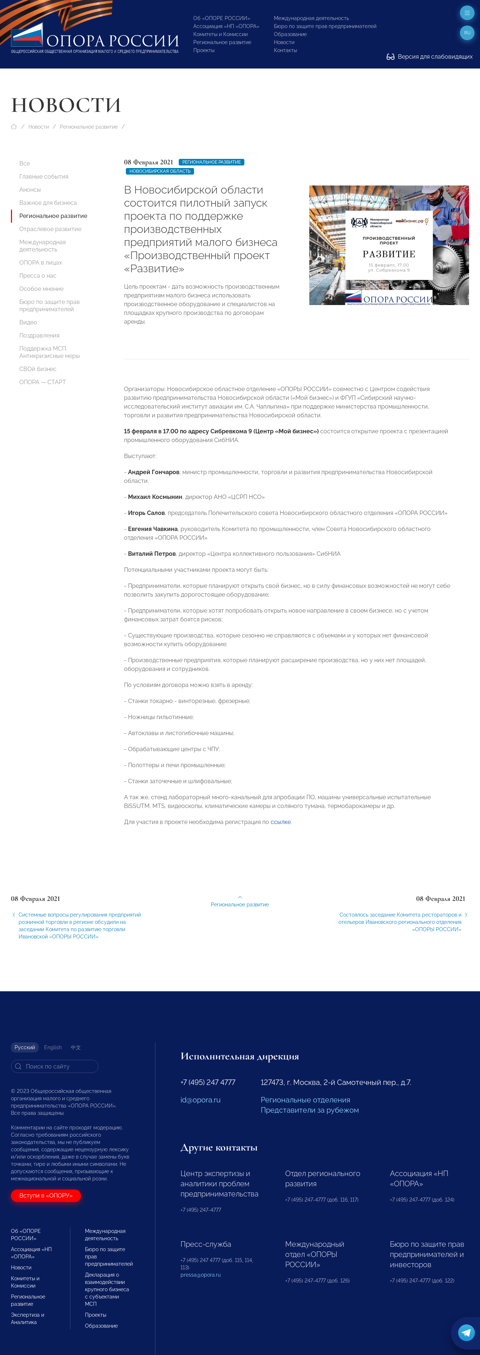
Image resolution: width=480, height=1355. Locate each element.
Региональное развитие (222, 42)
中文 (76, 1047)
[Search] (54, 1066)
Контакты (285, 50)
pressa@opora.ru (201, 1275)
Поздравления (39, 335)
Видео (28, 322)
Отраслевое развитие (50, 229)
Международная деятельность (311, 18)
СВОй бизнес (38, 369)
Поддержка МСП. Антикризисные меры (49, 352)
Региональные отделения (305, 1100)
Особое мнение (41, 288)
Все (24, 163)
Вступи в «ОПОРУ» (46, 1195)
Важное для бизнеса (48, 202)
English (53, 1047)
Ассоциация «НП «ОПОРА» (226, 26)
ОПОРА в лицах (40, 262)
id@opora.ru (201, 1100)
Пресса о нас (38, 275)
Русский (25, 1047)
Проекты (203, 50)
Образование (290, 34)
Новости (284, 42)
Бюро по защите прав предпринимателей (325, 26)
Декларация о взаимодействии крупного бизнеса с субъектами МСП (107, 1289)
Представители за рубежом (310, 1110)
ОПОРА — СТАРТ (42, 382)
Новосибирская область (159, 171)
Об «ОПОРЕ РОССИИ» (221, 18)
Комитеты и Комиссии (220, 34)
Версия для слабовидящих (430, 56)
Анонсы (30, 189)
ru (467, 32)
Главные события (43, 176)
